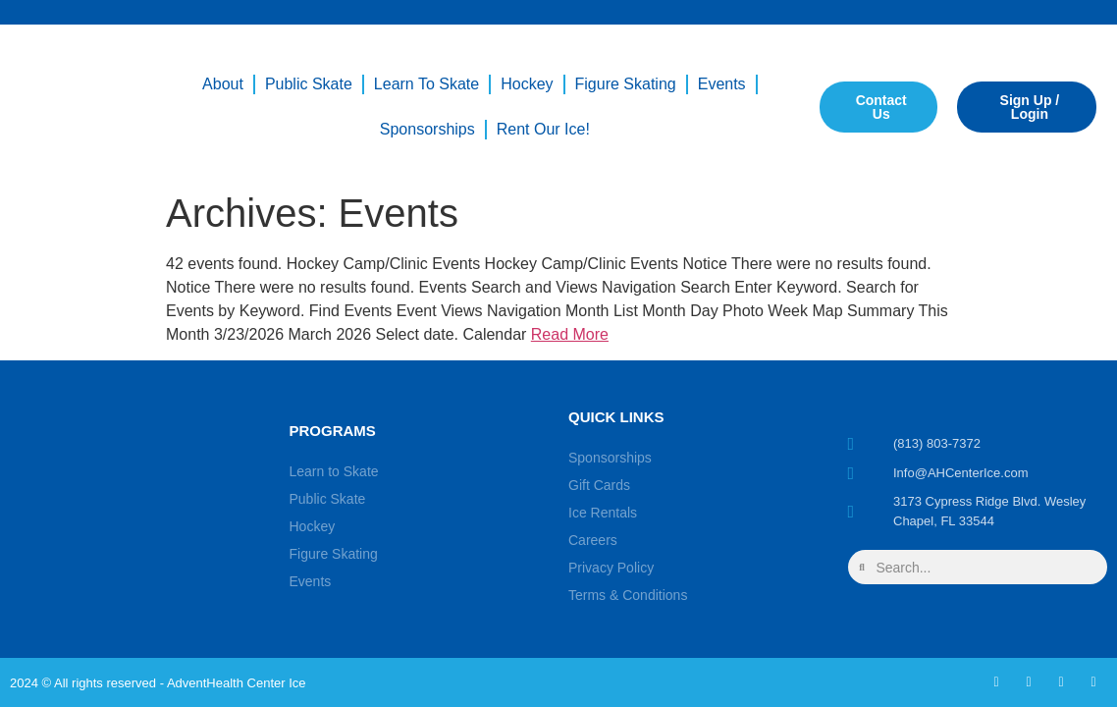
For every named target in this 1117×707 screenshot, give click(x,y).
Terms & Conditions (627, 595)
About (222, 84)
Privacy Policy (611, 567)
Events (722, 84)
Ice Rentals (602, 512)
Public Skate (308, 84)
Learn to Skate (426, 84)
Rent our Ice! (543, 129)
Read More (570, 334)
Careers (592, 540)
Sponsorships (427, 129)
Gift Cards (599, 485)
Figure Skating (625, 84)
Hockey (527, 84)
